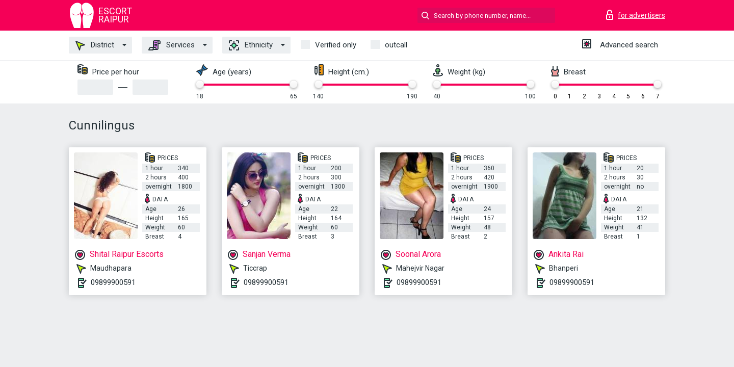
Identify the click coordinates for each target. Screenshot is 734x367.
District (94, 45)
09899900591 (113, 282)
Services (171, 45)
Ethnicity (251, 45)
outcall (396, 44)
